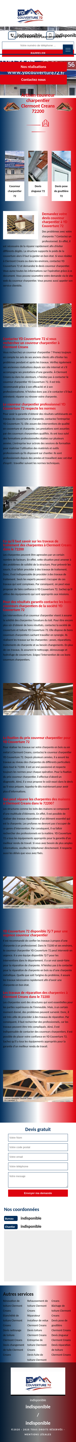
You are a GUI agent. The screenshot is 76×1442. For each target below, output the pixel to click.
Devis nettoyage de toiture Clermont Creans (12, 1335)
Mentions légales (38, 1434)
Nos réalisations (33, 66)
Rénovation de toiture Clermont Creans (12, 1305)
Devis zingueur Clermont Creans (61, 1337)
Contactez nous (33, 79)
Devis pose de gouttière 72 (61, 191)
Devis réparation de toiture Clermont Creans (61, 1349)
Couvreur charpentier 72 (14, 191)
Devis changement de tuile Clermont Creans (13, 1349)
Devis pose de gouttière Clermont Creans (61, 1325)
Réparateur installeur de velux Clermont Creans (37, 1320)
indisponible (29, 35)
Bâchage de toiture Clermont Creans (61, 1310)
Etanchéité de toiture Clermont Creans (12, 1320)
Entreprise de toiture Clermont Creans (37, 1345)
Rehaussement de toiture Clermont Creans (37, 1305)
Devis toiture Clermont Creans (37, 1333)
